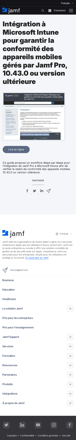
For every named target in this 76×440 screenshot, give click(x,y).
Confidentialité (27, 435)
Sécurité (66, 435)
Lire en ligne (16, 149)
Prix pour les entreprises (17, 318)
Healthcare (9, 299)
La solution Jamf (12, 308)
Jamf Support (10, 336)
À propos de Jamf (13, 403)
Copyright (11, 435)
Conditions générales (48, 435)
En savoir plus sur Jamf (37, 257)
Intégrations (10, 393)
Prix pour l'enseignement (18, 327)
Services (7, 346)
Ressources (9, 365)
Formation (8, 355)
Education (8, 289)
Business (8, 280)
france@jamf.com (15, 270)
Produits (7, 384)
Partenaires (9, 374)
